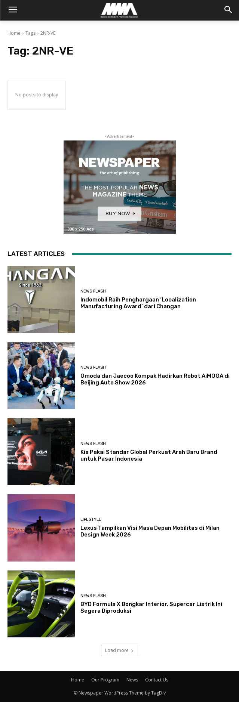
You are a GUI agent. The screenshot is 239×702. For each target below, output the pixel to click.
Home (14, 33)
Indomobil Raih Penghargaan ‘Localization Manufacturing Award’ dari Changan (138, 303)
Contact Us (156, 680)
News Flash (93, 291)
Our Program (105, 680)
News (132, 680)
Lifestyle (90, 519)
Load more (119, 650)
